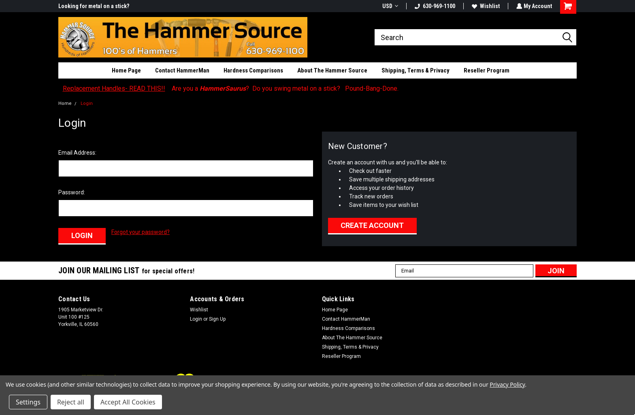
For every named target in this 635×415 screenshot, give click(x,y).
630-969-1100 (434, 6)
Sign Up (217, 318)
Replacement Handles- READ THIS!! (114, 88)
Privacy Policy (507, 384)
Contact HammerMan (182, 70)
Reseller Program (486, 70)
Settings (28, 402)
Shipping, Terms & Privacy (415, 70)
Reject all (70, 402)
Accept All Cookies (128, 402)
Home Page (126, 70)
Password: (71, 192)
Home (65, 103)
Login (87, 103)
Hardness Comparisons (253, 70)
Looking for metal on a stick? (93, 6)
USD (389, 6)
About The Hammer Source (332, 70)
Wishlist (485, 6)
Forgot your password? (140, 232)
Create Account (372, 225)
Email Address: (77, 152)
